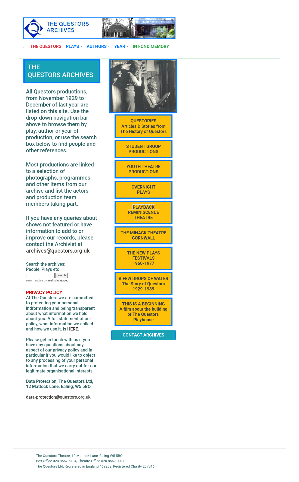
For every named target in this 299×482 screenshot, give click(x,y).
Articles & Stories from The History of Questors (143, 126)
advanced (62, 280)
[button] (74, 46)
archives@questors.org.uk (58, 250)
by (49, 280)
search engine (34, 280)
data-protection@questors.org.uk (58, 397)
